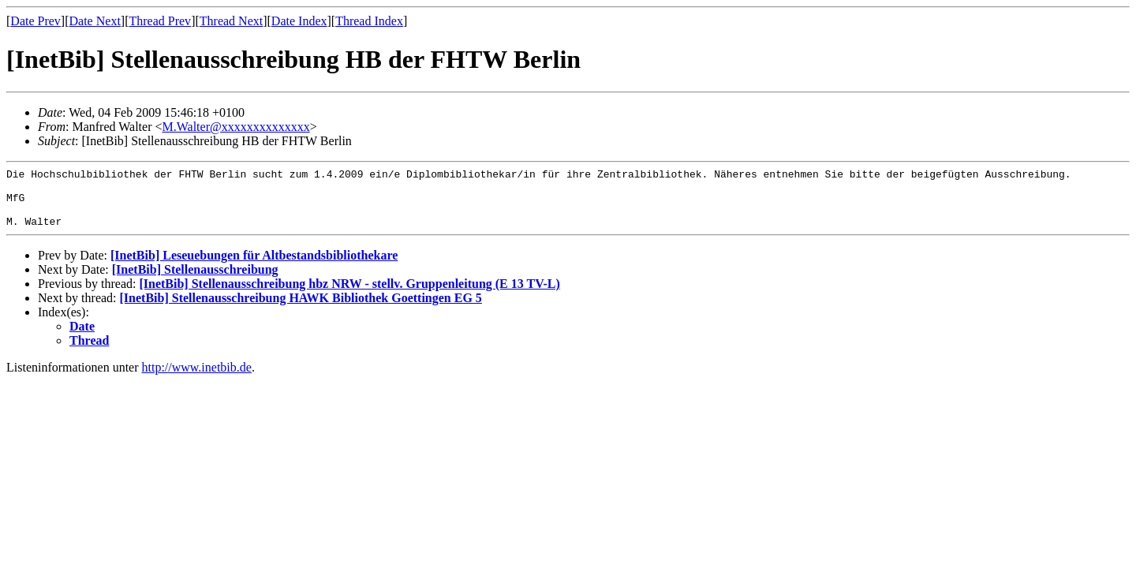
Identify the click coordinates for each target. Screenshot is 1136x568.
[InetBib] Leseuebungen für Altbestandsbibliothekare (254, 267)
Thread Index (369, 21)
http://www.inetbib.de (197, 379)
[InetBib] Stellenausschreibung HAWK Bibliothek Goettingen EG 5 (301, 309)
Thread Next (231, 21)
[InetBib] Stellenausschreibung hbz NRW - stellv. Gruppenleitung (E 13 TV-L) (349, 295)
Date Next (95, 21)
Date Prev (35, 21)
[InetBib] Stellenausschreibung (195, 281)
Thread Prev (160, 21)
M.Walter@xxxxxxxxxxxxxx (235, 126)
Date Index (299, 21)
